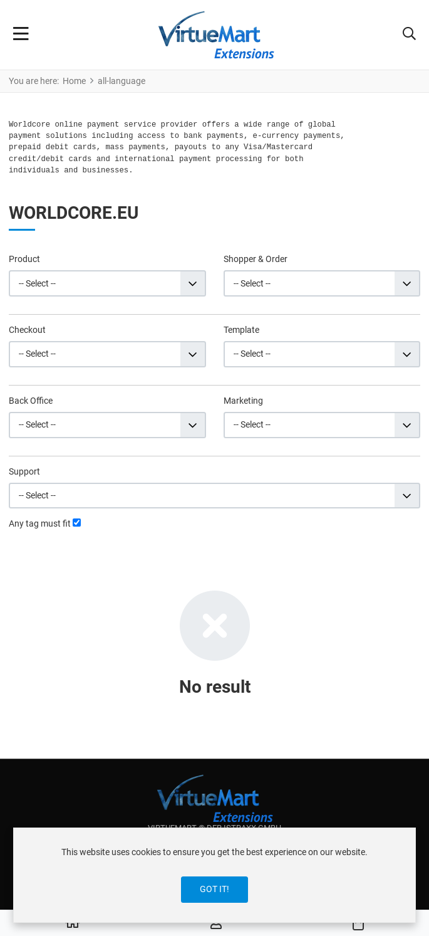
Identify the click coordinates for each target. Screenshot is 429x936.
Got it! (214, 889)
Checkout (27, 330)
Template (241, 330)
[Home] (73, 923)
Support (24, 471)
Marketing (243, 401)
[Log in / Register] (216, 923)
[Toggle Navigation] (21, 35)
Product (24, 259)
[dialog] (214, 875)
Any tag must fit (40, 523)
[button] (409, 35)
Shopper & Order (255, 259)
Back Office (31, 401)
